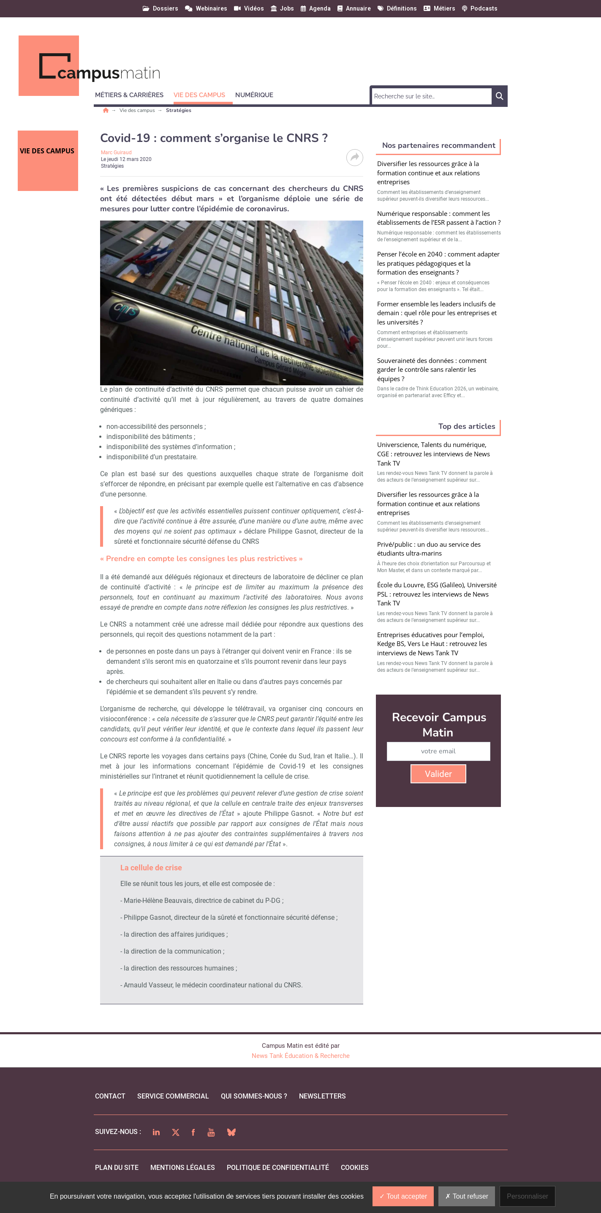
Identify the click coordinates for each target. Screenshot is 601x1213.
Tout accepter (403, 1196)
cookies (355, 1168)
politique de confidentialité (278, 1168)
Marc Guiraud (116, 152)
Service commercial (173, 1096)
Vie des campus (138, 110)
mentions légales (182, 1168)
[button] (133, 93)
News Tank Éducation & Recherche (301, 1056)
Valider (438, 774)
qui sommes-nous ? (254, 1096)
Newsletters (322, 1096)
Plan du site (117, 1168)
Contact (110, 1096)
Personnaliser (527, 1196)
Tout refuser (466, 1196)
